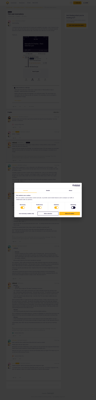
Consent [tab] (25, 190)
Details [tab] (48, 190)
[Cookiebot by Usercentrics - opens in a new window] (73, 185)
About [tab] (70, 190)
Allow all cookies (69, 213)
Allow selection (48, 213)
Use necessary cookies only (26, 213)
